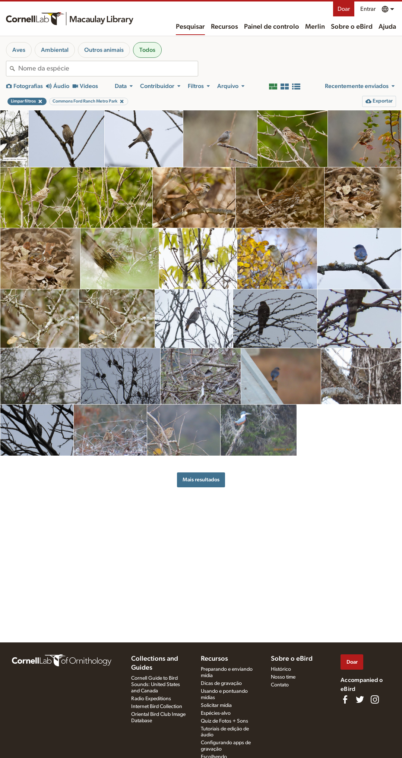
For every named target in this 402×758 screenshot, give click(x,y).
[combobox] (108, 68)
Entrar (368, 9)
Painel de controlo (271, 26)
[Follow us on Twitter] (359, 699)
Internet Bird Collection (156, 706)
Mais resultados (201, 479)
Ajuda (387, 26)
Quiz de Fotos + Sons (224, 721)
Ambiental (55, 50)
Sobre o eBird (352, 26)
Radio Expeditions (151, 698)
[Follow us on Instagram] (374, 699)
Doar (344, 9)
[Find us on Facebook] (345, 699)
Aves (18, 50)
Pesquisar (190, 26)
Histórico (281, 669)
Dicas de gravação (221, 683)
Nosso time (283, 677)
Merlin (315, 26)
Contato (280, 685)
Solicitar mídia (216, 705)
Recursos (224, 26)
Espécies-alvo (216, 713)
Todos (147, 50)
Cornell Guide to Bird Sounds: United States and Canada (155, 684)
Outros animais (104, 50)
